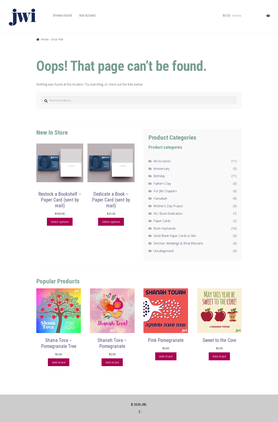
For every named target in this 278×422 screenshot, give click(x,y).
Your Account (87, 15)
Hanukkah (160, 198)
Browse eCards (62, 15)
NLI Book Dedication (167, 213)
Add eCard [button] (58, 362)
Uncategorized (163, 251)
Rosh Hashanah (164, 228)
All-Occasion (161, 161)
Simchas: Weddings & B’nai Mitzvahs (178, 243)
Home (45, 39)
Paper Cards (162, 221)
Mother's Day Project (168, 206)
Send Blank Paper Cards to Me (174, 236)
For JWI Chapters (165, 191)
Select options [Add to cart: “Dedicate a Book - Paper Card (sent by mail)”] (111, 221)
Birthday (159, 176)
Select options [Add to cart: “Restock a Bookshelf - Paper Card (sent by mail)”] (60, 221)
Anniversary (161, 169)
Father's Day (162, 183)
